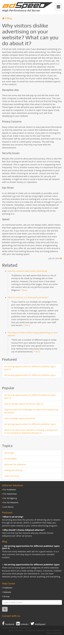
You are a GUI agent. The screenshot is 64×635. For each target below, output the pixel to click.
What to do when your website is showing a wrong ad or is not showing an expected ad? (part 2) (31, 431)
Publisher (7, 587)
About (11, 630)
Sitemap (40, 630)
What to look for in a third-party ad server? (28, 297)
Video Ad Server (12, 476)
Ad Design (9, 452)
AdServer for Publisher (15, 464)
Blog (9, 18)
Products (19, 630)
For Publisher (9, 489)
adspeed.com (24, 627)
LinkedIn (22, 623)
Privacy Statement (54, 633)
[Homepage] (3, 18)
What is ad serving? (13, 516)
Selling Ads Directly (13, 470)
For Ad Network (10, 502)
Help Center (8, 583)
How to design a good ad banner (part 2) (23, 403)
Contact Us (30, 630)
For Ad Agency (10, 498)
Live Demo (8, 506)
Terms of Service (53, 630)
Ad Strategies (10, 458)
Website (7, 592)
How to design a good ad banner (20, 418)
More (24, 290)
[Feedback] (61, 258)
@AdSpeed (37, 623)
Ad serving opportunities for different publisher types (30, 375)
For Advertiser (10, 493)
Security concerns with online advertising (27, 271)
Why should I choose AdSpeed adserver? (24, 529)
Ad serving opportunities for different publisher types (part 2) (31, 547)
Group (6, 596)
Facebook (8, 623)
